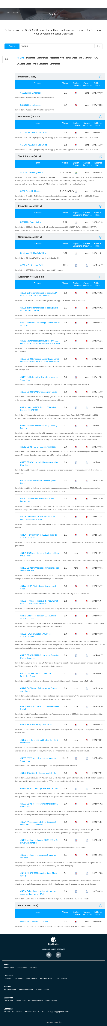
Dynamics (33, 967)
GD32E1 (8, 114)
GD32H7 (8, 168)
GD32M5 (8, 182)
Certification (55, 64)
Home (7, 12)
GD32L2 (8, 73)
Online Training (51, 1001)
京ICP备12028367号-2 (53, 1022)
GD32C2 (8, 66)
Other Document (40, 64)
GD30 (7, 189)
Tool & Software (85, 58)
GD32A (7, 155)
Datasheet (30, 58)
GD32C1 (8, 141)
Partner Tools (20, 1001)
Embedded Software (35, 1001)
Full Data (20, 58)
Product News (9, 967)
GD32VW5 (9, 175)
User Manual (42, 58)
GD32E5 (8, 127)
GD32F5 (8, 107)
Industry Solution (10, 989)
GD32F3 (8, 93)
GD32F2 (8, 86)
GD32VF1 (8, 134)
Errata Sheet (71, 58)
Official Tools (8, 1001)
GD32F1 (8, 80)
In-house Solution (42, 989)
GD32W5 (8, 148)
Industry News (22, 967)
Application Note (57, 58)
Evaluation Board (23, 64)
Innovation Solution (26, 989)
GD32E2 (8, 120)
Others (7, 195)
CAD (96, 58)
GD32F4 (8, 100)
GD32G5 (8, 161)
